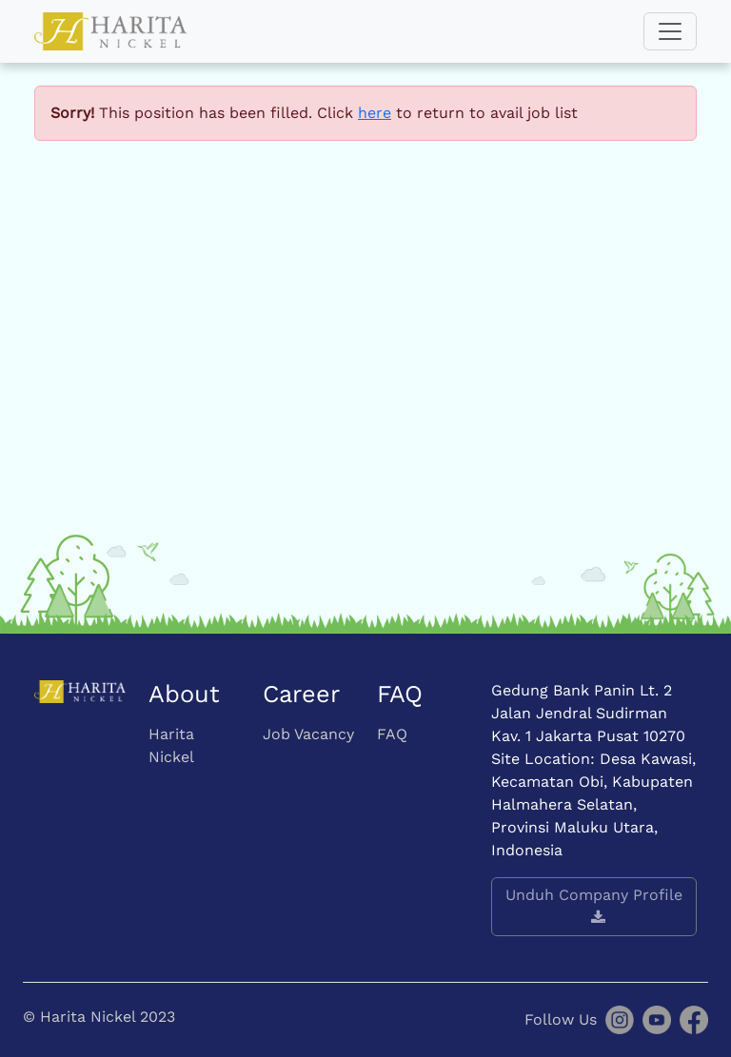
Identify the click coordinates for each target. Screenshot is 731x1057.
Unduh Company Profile (593, 905)
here (374, 113)
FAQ (392, 734)
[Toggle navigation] (670, 31)
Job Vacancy (308, 734)
